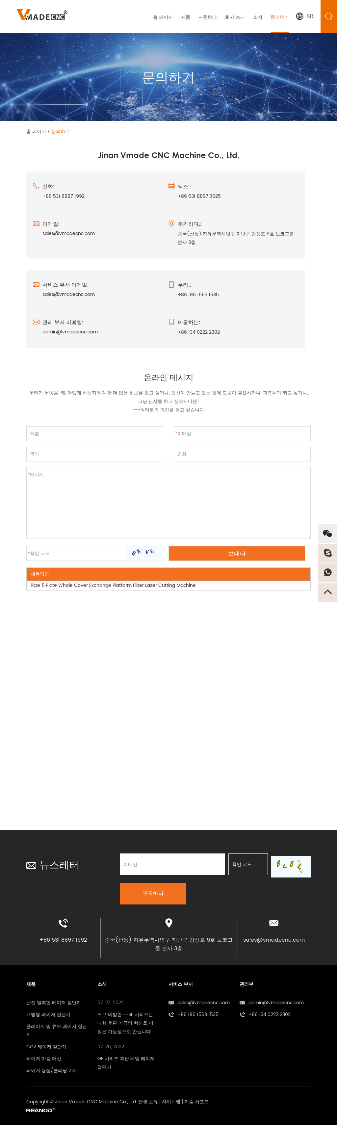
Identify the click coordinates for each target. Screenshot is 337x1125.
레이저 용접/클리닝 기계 (52, 1068)
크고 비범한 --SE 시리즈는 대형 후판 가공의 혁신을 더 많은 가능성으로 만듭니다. (125, 1020)
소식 (257, 17)
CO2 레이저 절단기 (46, 1044)
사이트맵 (171, 1100)
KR (304, 16)
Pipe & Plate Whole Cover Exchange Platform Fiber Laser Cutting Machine (113, 585)
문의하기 (279, 17)
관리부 (246, 982)
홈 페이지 (162, 17)
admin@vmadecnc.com (70, 332)
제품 (185, 17)
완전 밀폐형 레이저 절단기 (53, 1000)
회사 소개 (235, 17)
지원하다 (207, 17)
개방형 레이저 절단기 (48, 1012)
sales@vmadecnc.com (68, 234)
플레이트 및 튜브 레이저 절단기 (56, 1028)
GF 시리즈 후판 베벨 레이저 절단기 (126, 1061)
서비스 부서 (180, 982)
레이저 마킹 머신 (43, 1056)
